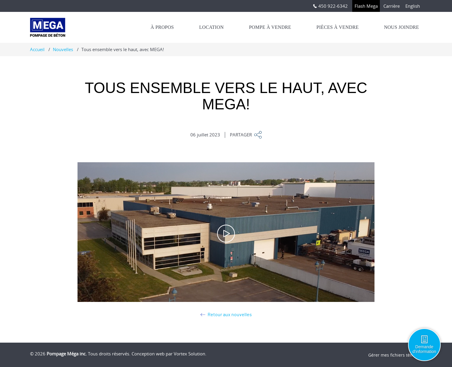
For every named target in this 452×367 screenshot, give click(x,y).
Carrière (391, 6)
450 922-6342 (330, 6)
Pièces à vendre (337, 27)
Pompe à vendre (270, 27)
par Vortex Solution (185, 354)
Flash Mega (366, 6)
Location (211, 27)
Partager (246, 134)
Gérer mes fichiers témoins (395, 355)
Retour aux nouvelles (226, 314)
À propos (162, 27)
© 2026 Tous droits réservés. (80, 354)
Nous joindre (401, 27)
